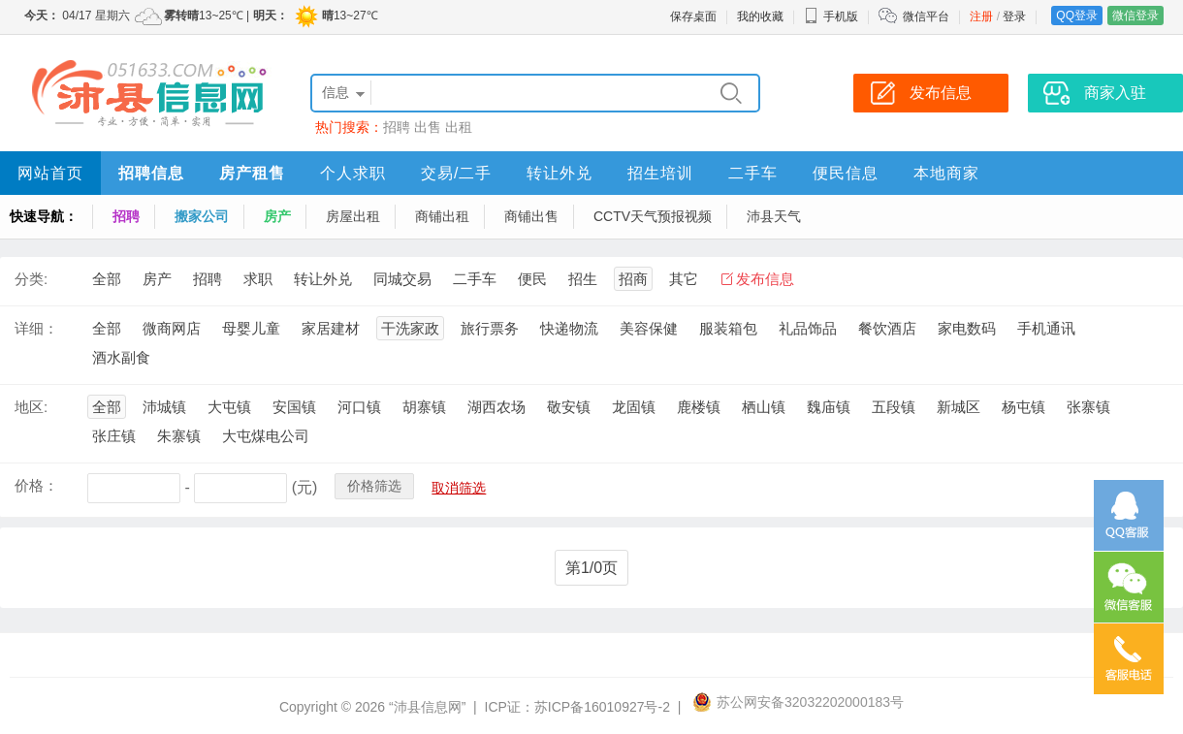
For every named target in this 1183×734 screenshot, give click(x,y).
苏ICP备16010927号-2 (602, 707)
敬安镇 (569, 407)
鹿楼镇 (698, 407)
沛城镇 (164, 407)
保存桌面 (693, 16)
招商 (633, 279)
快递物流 (569, 328)
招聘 (396, 127)
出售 (427, 127)
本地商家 (946, 173)
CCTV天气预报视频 (652, 216)
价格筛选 (374, 486)
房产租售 (252, 173)
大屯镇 (229, 407)
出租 (458, 127)
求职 (257, 279)
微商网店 (172, 328)
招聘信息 (151, 173)
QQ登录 (1077, 15)
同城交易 (402, 279)
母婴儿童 (251, 328)
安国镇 (294, 407)
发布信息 (765, 279)
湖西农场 (496, 407)
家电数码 (967, 328)
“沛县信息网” (427, 707)
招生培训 (660, 173)
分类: (31, 279)
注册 (981, 16)
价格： (36, 485)
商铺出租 (442, 216)
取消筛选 (459, 487)
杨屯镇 (1023, 407)
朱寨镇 (179, 436)
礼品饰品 (808, 328)
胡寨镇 (424, 407)
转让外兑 (559, 173)
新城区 (958, 407)
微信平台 (926, 16)
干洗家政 (410, 328)
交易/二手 (456, 173)
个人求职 (353, 173)
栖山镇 (763, 407)
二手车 (753, 173)
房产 (277, 216)
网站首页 (50, 173)
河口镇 (359, 407)
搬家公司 (202, 216)
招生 (582, 279)
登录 (1014, 16)
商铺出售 (531, 216)
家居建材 (331, 328)
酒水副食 (121, 357)
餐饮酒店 (887, 328)
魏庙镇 (828, 407)
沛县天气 (774, 216)
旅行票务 (490, 328)
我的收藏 (760, 16)
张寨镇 (1088, 407)
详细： (36, 328)
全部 (106, 279)
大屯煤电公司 (265, 436)
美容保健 (649, 328)
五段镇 (893, 407)
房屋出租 (353, 216)
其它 (683, 279)
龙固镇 (633, 407)
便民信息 (846, 173)
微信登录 (1135, 15)
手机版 (831, 16)
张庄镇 (114, 436)
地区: (31, 407)
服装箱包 (728, 328)
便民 (532, 279)
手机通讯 (1046, 328)
